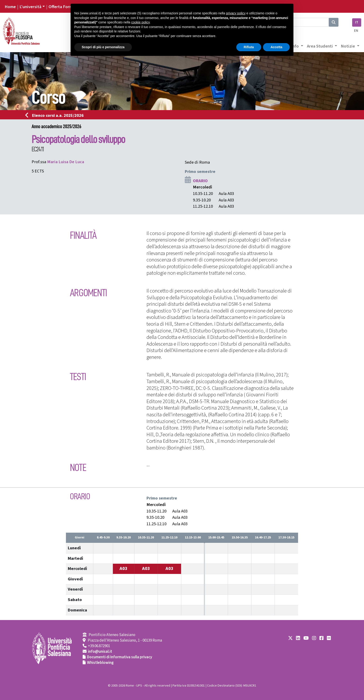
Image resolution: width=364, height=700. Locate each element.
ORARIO (200, 181)
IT (356, 22)
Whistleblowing (100, 662)
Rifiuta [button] (249, 47)
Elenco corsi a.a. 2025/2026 (56, 115)
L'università (30, 7)
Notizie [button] (348, 46)
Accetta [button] (276, 47)
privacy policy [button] (236, 13)
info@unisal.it (100, 651)
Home (10, 7)
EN (356, 30)
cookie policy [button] (140, 22)
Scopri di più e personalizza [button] (103, 47)
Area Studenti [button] (320, 46)
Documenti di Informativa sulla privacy (119, 657)
